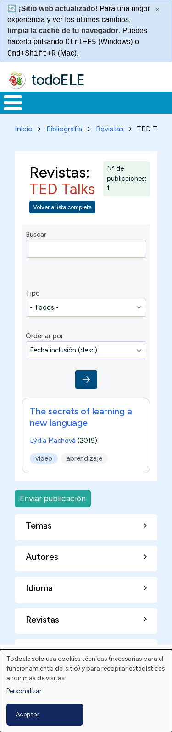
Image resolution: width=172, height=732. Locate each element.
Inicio (24, 128)
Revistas (110, 128)
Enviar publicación (53, 498)
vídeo (43, 458)
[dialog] (86, 690)
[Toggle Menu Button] (13, 103)
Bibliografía (64, 128)
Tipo (33, 293)
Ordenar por (44, 336)
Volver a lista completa (62, 207)
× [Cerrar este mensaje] (157, 9)
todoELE (58, 79)
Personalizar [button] (24, 691)
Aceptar (27, 714)
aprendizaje (84, 458)
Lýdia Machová (53, 440)
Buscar (36, 234)
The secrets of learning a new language (81, 417)
